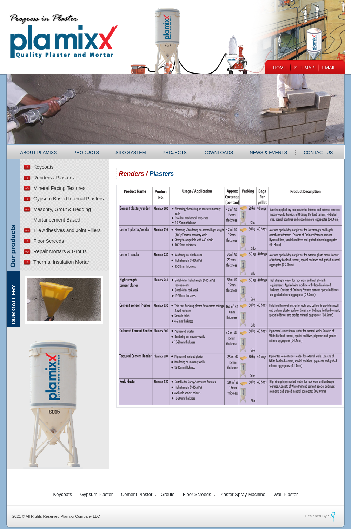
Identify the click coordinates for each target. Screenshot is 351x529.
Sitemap (304, 67)
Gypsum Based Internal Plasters (68, 199)
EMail (329, 67)
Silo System (130, 152)
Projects (175, 152)
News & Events (268, 152)
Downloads (218, 152)
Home (280, 67)
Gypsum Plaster (96, 494)
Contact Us (318, 152)
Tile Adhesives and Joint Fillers (67, 230)
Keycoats (43, 167)
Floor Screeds (48, 241)
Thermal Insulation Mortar (61, 262)
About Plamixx (38, 152)
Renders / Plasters (53, 177)
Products (86, 152)
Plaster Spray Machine (242, 494)
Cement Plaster (137, 494)
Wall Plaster (286, 494)
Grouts (167, 494)
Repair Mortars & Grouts (60, 251)
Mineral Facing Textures (59, 188)
